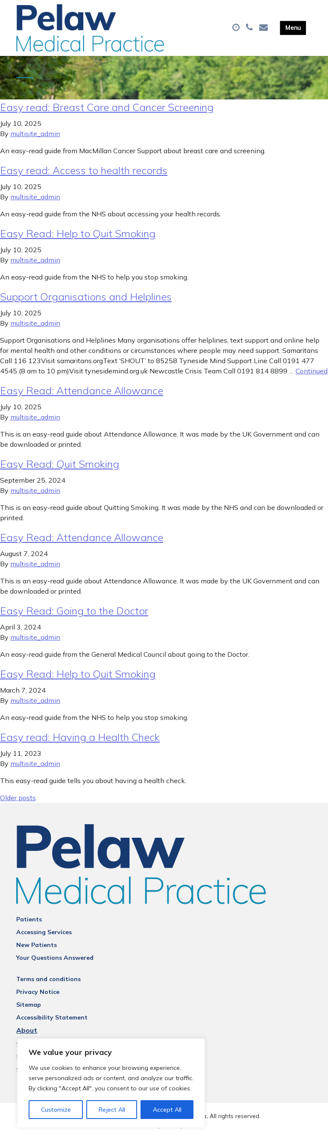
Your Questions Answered (55, 965)
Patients (29, 927)
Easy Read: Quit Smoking (59, 471)
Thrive (193, 1132)
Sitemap (28, 1012)
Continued (312, 378)
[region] (111, 1083)
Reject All (112, 1109)
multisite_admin (35, 141)
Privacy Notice (37, 999)
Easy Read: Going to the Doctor (74, 618)
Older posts (18, 805)
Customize (56, 1109)
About (26, 1038)
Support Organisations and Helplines (86, 304)
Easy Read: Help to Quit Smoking (77, 241)
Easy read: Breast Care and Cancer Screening (107, 114)
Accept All (167, 1109)
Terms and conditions (48, 987)
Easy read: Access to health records (83, 178)
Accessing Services (44, 940)
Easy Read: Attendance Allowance (81, 398)
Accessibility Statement (52, 1025)
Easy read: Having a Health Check (80, 744)
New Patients (36, 952)
